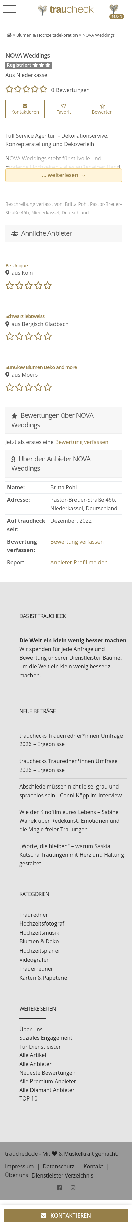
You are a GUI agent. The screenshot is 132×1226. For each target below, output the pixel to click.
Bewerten (102, 109)
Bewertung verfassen (81, 442)
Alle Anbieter (35, 1064)
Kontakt (93, 1166)
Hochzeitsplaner (39, 950)
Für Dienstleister (40, 1046)
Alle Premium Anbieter (47, 1081)
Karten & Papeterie (43, 977)
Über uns (30, 1029)
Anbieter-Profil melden (79, 562)
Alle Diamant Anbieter (46, 1090)
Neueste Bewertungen (47, 1072)
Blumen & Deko (39, 941)
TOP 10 (28, 1098)
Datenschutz (58, 1166)
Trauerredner (36, 968)
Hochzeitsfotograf (41, 923)
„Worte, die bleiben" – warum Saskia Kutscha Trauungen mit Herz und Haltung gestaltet (71, 854)
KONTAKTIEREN (66, 1215)
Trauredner (33, 914)
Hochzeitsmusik (39, 932)
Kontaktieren (25, 109)
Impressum (19, 1166)
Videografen (34, 960)
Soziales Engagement (45, 1038)
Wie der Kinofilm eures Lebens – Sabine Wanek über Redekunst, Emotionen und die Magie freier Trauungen (69, 820)
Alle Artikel (32, 1055)
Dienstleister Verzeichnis (62, 1175)
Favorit (63, 109)
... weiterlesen (61, 175)
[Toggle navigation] (9, 9)
